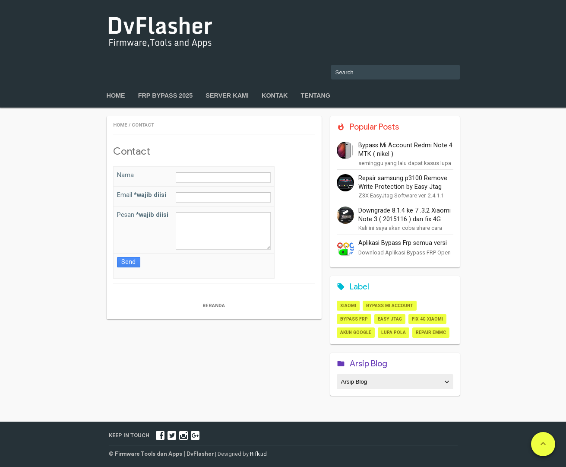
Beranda (214, 305)
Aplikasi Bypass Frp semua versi (402, 243)
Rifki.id (258, 454)
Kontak (275, 95)
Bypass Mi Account (389, 305)
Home (116, 95)
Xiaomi (348, 305)
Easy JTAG (390, 319)
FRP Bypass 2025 (165, 95)
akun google (355, 332)
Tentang (315, 95)
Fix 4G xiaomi (427, 319)
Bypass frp (354, 319)
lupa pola (393, 332)
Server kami (227, 95)
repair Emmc (431, 332)
